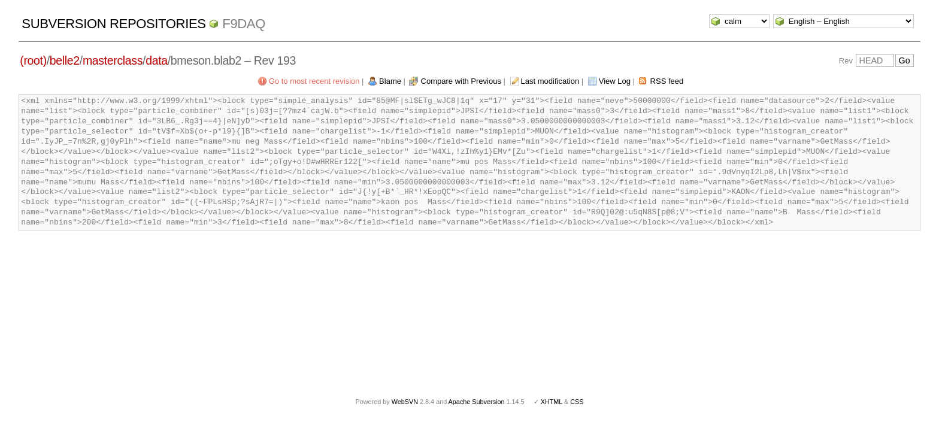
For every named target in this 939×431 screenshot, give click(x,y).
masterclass (113, 60)
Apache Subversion (477, 401)
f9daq (243, 23)
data (157, 60)
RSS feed (667, 81)
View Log (615, 81)
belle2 (65, 60)
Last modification (550, 81)
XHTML (551, 401)
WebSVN (405, 401)
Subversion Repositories (113, 23)
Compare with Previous (461, 81)
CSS (576, 401)
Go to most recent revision (314, 81)
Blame (390, 81)
